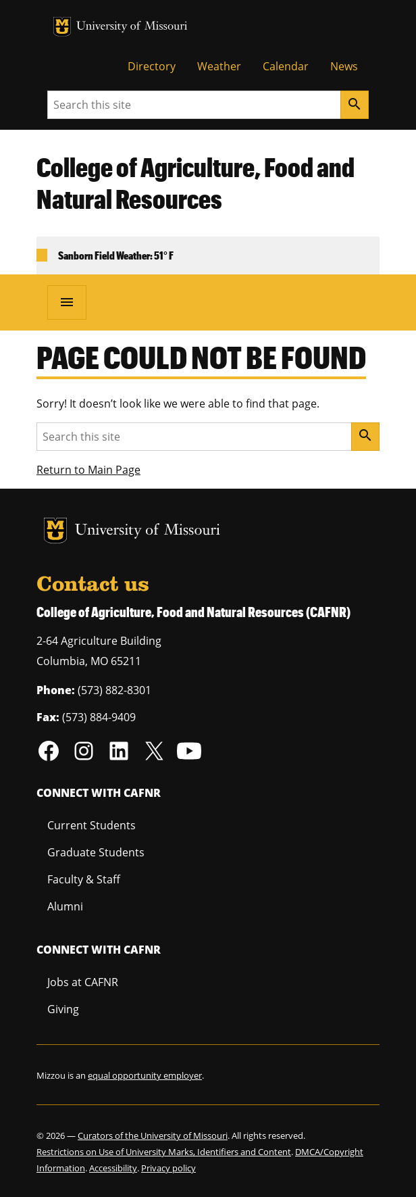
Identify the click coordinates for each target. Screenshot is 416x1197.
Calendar (286, 66)
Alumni (65, 906)
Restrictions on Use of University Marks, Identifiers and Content (163, 1152)
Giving (63, 1009)
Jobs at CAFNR (82, 982)
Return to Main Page (88, 469)
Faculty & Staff (83, 879)
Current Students (91, 825)
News (344, 66)
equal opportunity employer (145, 1075)
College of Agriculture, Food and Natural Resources (195, 182)
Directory (152, 66)
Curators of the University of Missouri (153, 1135)
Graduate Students (96, 852)
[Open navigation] (66, 302)
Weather (219, 66)
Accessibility (113, 1168)
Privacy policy (168, 1168)
